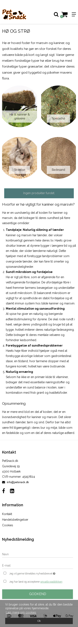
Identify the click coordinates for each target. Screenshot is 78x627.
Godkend (37, 594)
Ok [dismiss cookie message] (39, 620)
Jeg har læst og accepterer (35, 581)
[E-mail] (37, 565)
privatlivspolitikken (51, 581)
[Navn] (37, 554)
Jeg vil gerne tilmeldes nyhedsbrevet (36, 573)
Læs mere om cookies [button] (21, 612)
